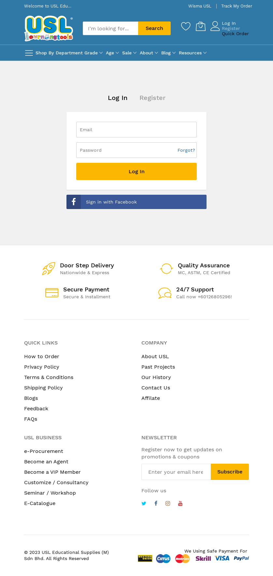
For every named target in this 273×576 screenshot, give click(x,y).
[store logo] (48, 28)
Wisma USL (199, 6)
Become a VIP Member (52, 472)
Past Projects (158, 367)
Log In (229, 23)
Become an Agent (46, 461)
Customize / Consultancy (56, 482)
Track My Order (236, 6)
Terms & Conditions (48, 377)
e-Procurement (43, 451)
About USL (155, 356)
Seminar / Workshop (50, 493)
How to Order (41, 356)
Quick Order (235, 33)
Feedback (36, 408)
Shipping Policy (43, 388)
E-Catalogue (39, 503)
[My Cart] (201, 26)
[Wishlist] (186, 26)
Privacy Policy (41, 367)
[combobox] (110, 28)
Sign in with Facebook (101, 202)
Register (231, 28)
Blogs (31, 398)
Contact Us (155, 388)
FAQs (30, 419)
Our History (156, 377)
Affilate (150, 398)
